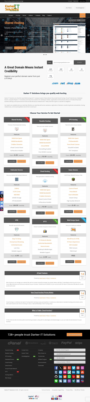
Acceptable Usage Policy (58, 390)
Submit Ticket (25, 353)
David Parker (42, 278)
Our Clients (68, 8)
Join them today (74, 335)
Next (88, 35)
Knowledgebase (79, 8)
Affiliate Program (42, 359)
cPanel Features (42, 273)
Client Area (82, 1)
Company (38, 15)
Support (49, 15)
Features (9, 48)
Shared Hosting (9, 350)
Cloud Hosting (8, 362)
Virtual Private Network (11, 368)
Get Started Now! (20, 48)
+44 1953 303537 (60, 358)
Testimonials (41, 356)
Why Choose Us (42, 353)
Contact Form (25, 350)
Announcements (42, 362)
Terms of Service (46, 390)
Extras (24, 15)
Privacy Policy (69, 390)
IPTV (6, 371)
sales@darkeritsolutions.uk (63, 354)
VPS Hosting (8, 356)
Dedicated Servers (9, 359)
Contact (70, 1)
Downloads (41, 365)
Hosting (18, 15)
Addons (31, 15)
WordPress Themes (79, 390)
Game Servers (8, 365)
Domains (11, 15)
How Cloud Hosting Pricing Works (42, 293)
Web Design (8, 378)
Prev (2, 35)
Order (82, 15)
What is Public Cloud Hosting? (42, 310)
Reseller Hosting (9, 353)
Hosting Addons (9, 375)
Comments (53, 278)
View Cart (75, 1)
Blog (43, 15)
